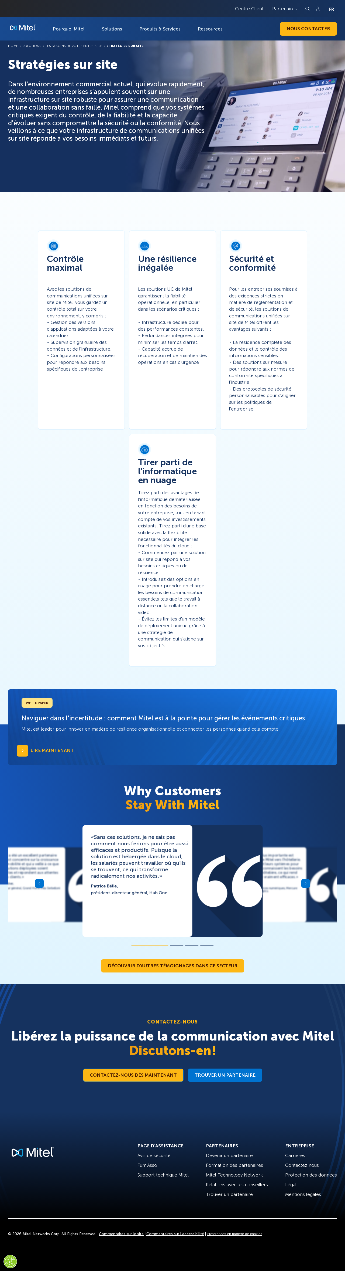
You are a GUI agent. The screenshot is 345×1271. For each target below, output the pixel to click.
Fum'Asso (147, 1165)
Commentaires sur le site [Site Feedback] (121, 1234)
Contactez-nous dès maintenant (133, 1075)
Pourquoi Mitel (69, 29)
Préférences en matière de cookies (234, 1234)
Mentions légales (303, 1194)
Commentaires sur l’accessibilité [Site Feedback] (175, 1234)
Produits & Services (160, 29)
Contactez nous (302, 1165)
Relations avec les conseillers (237, 1184)
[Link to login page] (317, 8)
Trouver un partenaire (225, 1075)
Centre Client (249, 8)
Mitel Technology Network (234, 1175)
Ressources (210, 29)
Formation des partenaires (234, 1165)
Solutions (112, 29)
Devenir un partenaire (229, 1155)
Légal (290, 1184)
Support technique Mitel (163, 1175)
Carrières (295, 1155)
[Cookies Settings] (10, 1261)
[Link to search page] (308, 8)
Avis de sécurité (154, 1155)
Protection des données (311, 1175)
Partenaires (284, 8)
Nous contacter (308, 28)
